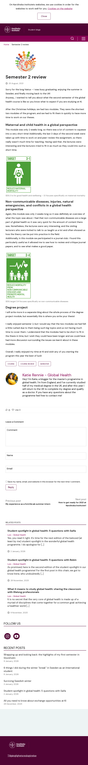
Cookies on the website (60, 8)
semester (44, 364)
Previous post (28, 502)
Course (11, 364)
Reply (11, 487)
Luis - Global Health (16, 535)
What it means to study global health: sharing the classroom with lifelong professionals (44, 590)
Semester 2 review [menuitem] (20, 44)
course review (27, 364)
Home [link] (6, 44)
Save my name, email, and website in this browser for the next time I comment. (44, 481)
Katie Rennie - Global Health (46, 374)
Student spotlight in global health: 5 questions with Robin (41, 559)
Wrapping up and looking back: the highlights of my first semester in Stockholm (41, 656)
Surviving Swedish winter (17, 681)
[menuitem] (7, 44)
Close (44, 16)
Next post (69, 502)
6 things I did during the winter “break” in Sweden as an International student (42, 669)
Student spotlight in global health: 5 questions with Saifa (41, 530)
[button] (72, 39)
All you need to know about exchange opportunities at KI (35, 700)
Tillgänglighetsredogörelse (22, 755)
